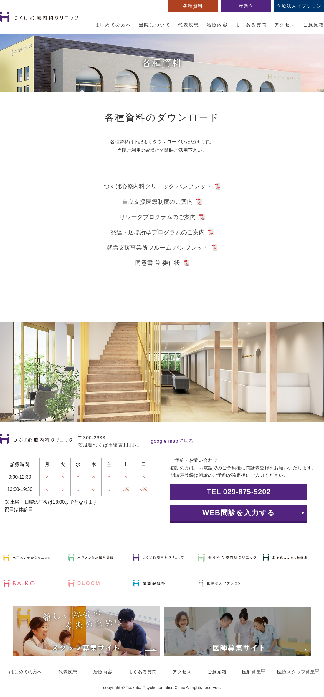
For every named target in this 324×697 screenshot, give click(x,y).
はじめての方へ (112, 24)
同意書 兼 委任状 (157, 263)
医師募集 (251, 671)
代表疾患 (188, 24)
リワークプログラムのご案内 (157, 217)
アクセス (284, 24)
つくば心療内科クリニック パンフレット (157, 186)
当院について (155, 24)
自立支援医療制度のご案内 (157, 201)
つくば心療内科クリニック (39, 20)
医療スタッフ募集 (296, 671)
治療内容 (217, 24)
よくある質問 (251, 24)
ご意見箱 (313, 24)
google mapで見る (172, 441)
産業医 (246, 6)
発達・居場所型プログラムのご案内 (157, 232)
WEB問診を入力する (238, 513)
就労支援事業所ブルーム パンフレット (158, 247)
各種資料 (193, 6)
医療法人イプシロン (299, 6)
